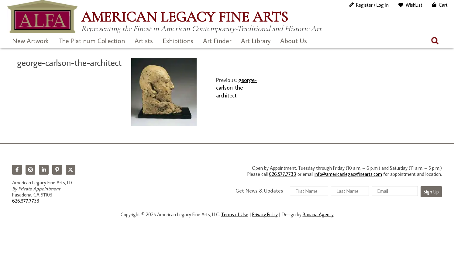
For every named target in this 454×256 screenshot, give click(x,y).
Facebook (17, 170)
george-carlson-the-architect (236, 87)
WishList (414, 4)
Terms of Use (234, 214)
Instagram (30, 170)
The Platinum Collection (91, 40)
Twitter (70, 170)
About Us (293, 40)
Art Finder (217, 40)
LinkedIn (44, 170)
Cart (443, 4)
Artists (144, 40)
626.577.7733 (26, 201)
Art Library (255, 40)
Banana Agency (318, 214)
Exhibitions (178, 40)
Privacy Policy (265, 214)
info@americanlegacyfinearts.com (348, 174)
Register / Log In (372, 4)
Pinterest (57, 170)
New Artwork (30, 40)
